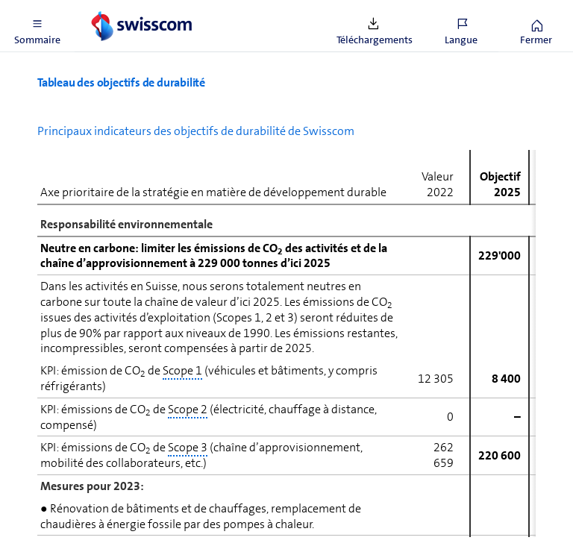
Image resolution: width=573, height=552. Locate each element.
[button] (37, 26)
